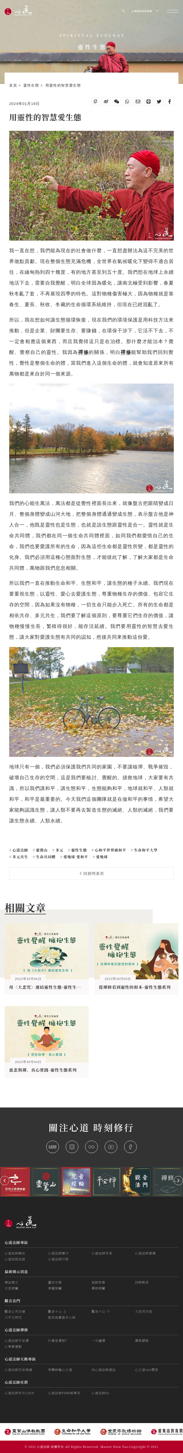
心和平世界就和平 (110, 850)
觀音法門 (12, 1300)
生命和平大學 (145, 850)
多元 (58, 850)
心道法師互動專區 (20, 1359)
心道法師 (19, 850)
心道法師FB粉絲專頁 (64, 1392)
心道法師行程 (58, 1259)
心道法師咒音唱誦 (18, 1369)
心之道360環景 (146, 1369)
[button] (4, 1180)
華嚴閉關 (55, 1288)
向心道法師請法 (103, 1369)
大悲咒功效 (143, 1311)
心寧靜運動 (13, 1346)
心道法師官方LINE (19, 1392)
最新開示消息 (16, 1271)
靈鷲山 (41, 850)
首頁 (14, 85)
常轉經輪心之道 (60, 1369)
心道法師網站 (15, 1253)
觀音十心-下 (100, 1311)
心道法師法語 (15, 1259)
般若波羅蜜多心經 (62, 1317)
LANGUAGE (145, 11)
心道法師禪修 (16, 1329)
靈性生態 (32, 85)
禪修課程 (142, 1340)
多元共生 (19, 856)
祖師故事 (98, 1282)
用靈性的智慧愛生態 (63, 85)
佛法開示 (11, 1282)
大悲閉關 (11, 1288)
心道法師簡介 (58, 1253)
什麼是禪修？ (58, 1340)
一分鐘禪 (98, 1340)
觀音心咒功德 (15, 1311)
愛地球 (101, 856)
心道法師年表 (101, 1253)
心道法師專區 (16, 1242)
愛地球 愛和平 (75, 856)
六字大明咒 (13, 1317)
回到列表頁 (92, 873)
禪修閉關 (98, 1288)
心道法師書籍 (145, 1253)
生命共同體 (45, 856)
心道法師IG (100, 1392)
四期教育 (142, 1282)
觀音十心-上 (57, 1311)
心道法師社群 (16, 1382)
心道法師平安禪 (17, 1340)
